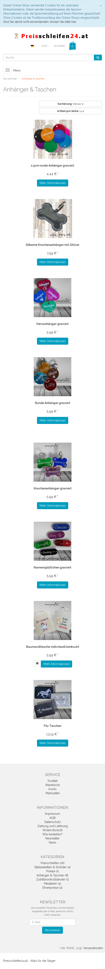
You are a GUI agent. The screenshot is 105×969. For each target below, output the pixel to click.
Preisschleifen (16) (53, 863)
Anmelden (59, 46)
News (52, 842)
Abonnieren (52, 930)
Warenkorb (52, 785)
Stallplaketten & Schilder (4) (52, 867)
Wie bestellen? (52, 834)
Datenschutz (52, 822)
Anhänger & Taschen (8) (52, 875)
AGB (52, 817)
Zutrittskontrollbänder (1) (52, 879)
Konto (52, 789)
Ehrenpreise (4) (52, 887)
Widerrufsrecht (52, 830)
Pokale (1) (52, 871)
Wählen (71, 103)
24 (70, 111)
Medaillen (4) (52, 883)
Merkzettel (53, 793)
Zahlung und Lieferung (52, 826)
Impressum (52, 813)
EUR (45, 46)
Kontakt (53, 781)
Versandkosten (93, 948)
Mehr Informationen (53, 183)
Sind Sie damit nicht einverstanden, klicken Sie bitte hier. (40, 21)
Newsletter (52, 838)
